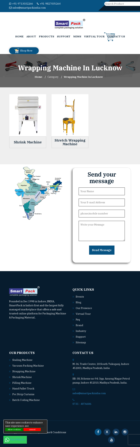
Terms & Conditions (54, 432)
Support (63, 36)
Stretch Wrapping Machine (70, 142)
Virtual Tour (94, 36)
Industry (81, 331)
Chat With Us (15, 439)
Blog (78, 302)
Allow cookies (14, 429)
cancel (32, 429)
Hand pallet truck (23, 388)
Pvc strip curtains (23, 394)
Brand (79, 325)
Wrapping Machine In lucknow (83, 76)
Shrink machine (22, 377)
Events (80, 296)
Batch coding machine (26, 400)
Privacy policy (36, 425)
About (31, 36)
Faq (78, 319)
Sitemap (81, 342)
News (77, 36)
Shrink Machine (28, 142)
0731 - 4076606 (82, 403)
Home (19, 36)
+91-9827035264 (49, 3)
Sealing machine (22, 360)
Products (46, 36)
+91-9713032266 (21, 3)
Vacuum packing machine (28, 365)
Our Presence (84, 308)
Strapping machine (24, 371)
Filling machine (21, 382)
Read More (43, 317)
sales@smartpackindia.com (27, 7)
